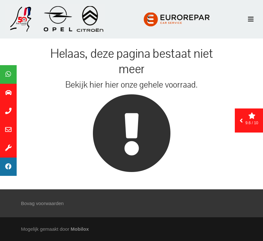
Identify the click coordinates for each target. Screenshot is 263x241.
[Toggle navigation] (251, 19)
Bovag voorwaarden (42, 203)
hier (96, 84)
